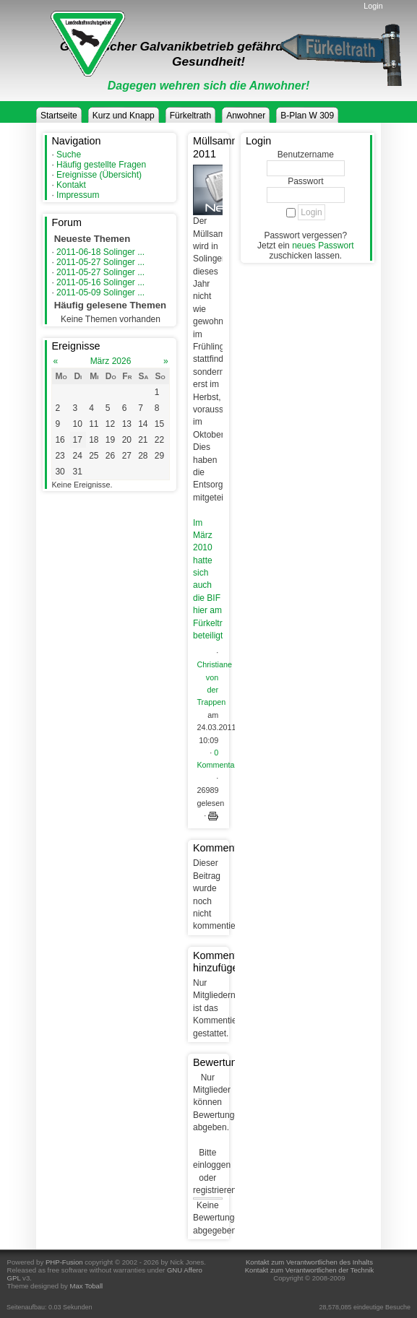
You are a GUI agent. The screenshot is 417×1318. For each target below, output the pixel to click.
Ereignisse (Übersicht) (99, 175)
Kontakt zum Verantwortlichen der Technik (309, 1270)
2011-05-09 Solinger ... (100, 292)
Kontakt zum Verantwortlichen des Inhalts (309, 1262)
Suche (68, 154)
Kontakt (71, 185)
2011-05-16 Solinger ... (100, 282)
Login (373, 5)
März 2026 (111, 361)
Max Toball (86, 1286)
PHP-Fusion (64, 1262)
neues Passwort (322, 245)
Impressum (77, 195)
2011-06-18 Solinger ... (100, 252)
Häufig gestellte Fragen (101, 165)
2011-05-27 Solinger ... (100, 262)
